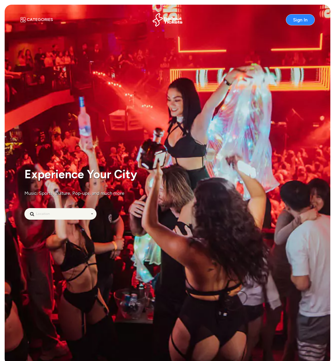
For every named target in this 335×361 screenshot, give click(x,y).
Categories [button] (36, 19)
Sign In (300, 20)
